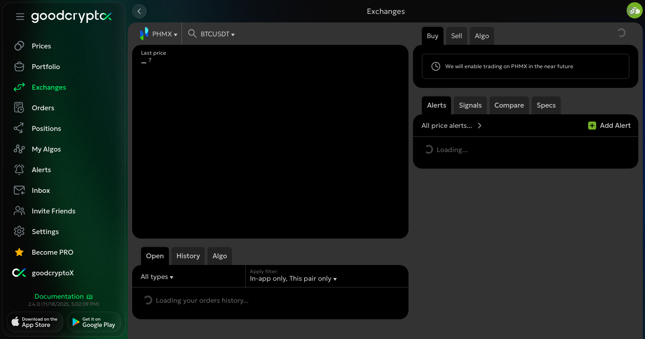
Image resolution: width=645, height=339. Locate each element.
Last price (153, 52)
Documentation (64, 296)
